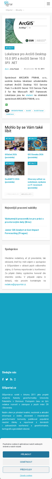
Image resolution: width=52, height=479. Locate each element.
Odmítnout (26, 462)
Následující (26, 194)
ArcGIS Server (39, 110)
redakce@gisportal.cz (15, 284)
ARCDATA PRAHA (17, 110)
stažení (29, 95)
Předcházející (12, 194)
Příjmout (26, 454)
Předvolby (26, 469)
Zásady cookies (26, 476)
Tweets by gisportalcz (13, 365)
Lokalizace (10, 114)
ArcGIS (28, 110)
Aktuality (9, 48)
